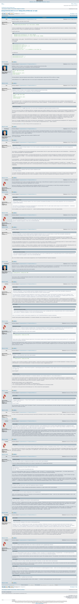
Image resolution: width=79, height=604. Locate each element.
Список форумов (4, 589)
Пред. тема (71, 15)
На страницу (72, 13)
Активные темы (12, 7)
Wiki (34, 1)
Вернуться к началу (5, 61)
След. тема (75, 15)
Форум (37, 1)
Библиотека (32, 1)
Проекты (48, 1)
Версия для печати (5, 15)
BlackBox (40, 1)
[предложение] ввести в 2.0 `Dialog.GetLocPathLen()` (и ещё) (19, 10)
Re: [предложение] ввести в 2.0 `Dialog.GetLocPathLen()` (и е (27, 85)
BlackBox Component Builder (12, 589)
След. (76, 13)
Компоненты (44, 1)
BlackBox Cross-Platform (21, 589)
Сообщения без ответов (5, 7)
